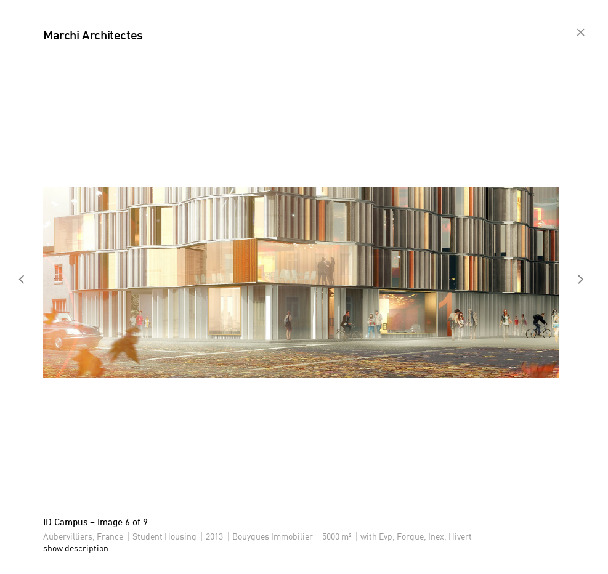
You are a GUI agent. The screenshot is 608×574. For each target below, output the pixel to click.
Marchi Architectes (93, 36)
